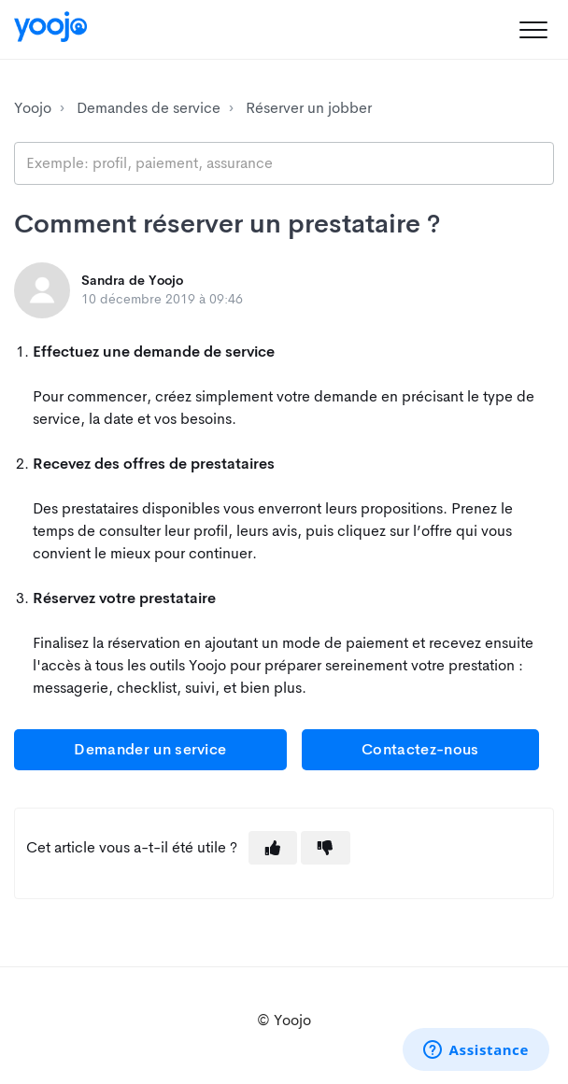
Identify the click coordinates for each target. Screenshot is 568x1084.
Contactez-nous (420, 749)
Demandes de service (148, 108)
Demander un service (150, 749)
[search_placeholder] (284, 163)
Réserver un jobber (309, 108)
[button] (533, 29)
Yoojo (32, 108)
